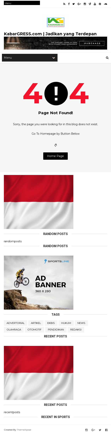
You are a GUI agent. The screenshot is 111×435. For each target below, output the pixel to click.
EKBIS (51, 322)
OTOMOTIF (34, 329)
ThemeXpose (24, 429)
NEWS (81, 322)
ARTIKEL (36, 322)
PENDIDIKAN (56, 329)
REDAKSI (75, 329)
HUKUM (66, 322)
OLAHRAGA (14, 329)
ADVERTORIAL (16, 322)
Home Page (55, 156)
